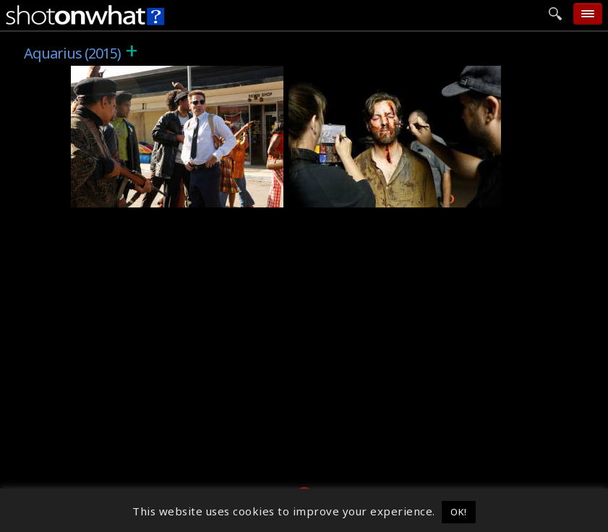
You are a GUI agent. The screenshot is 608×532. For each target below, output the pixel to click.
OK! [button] (458, 511)
